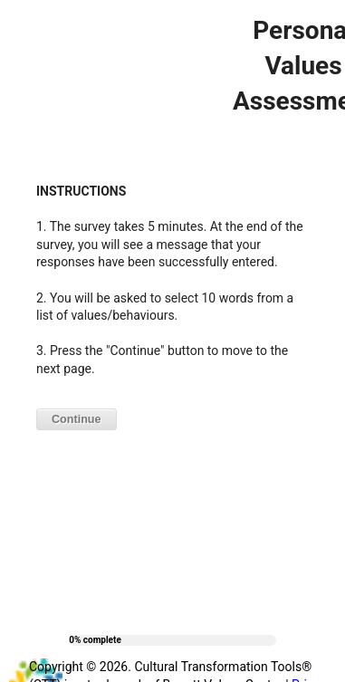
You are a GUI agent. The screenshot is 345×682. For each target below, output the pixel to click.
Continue (76, 419)
